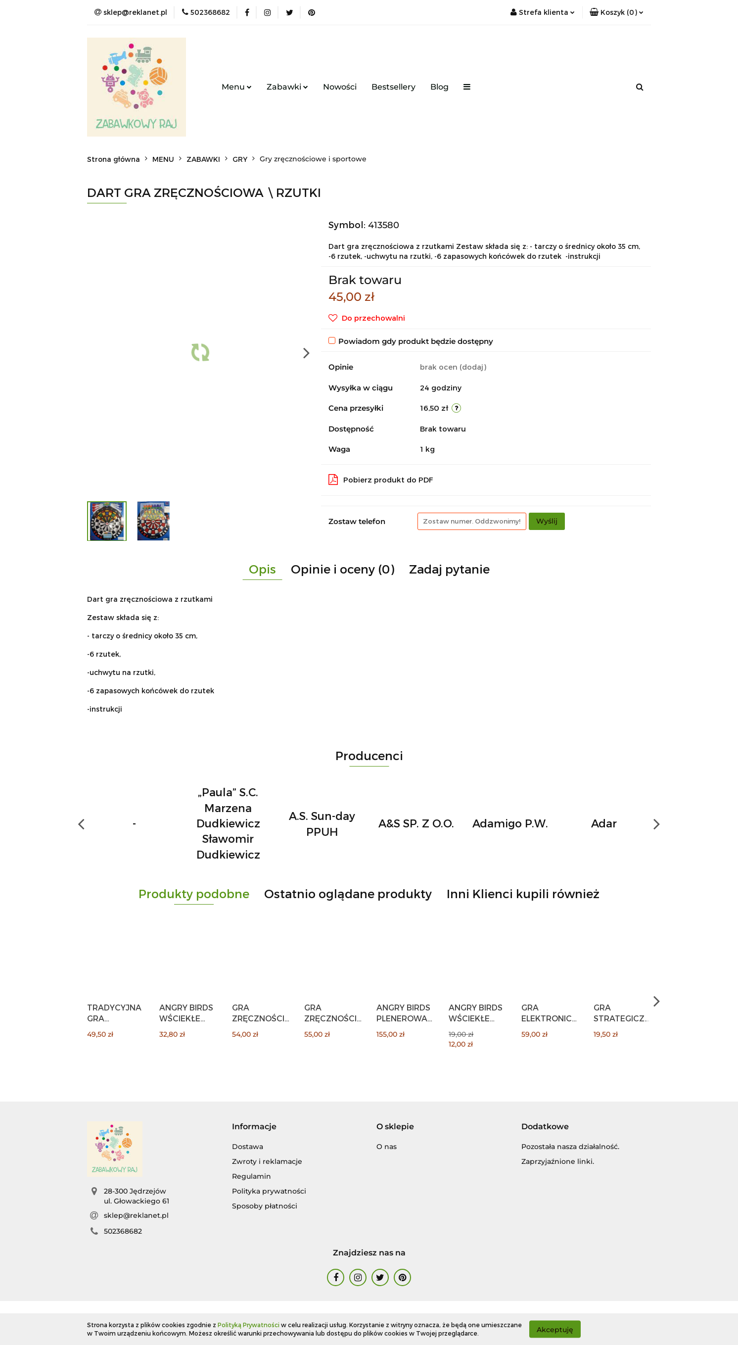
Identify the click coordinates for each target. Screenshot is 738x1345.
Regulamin (251, 1176)
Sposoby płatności (264, 1205)
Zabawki (287, 87)
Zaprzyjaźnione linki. (557, 1161)
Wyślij (546, 521)
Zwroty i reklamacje (267, 1161)
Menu (237, 87)
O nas (386, 1146)
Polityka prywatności (269, 1191)
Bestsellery (393, 87)
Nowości (340, 87)
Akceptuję (555, 1329)
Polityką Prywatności (248, 1324)
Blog (439, 87)
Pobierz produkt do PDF (380, 479)
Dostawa (247, 1146)
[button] (616, 12)
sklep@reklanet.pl (136, 1215)
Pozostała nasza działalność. (570, 1146)
